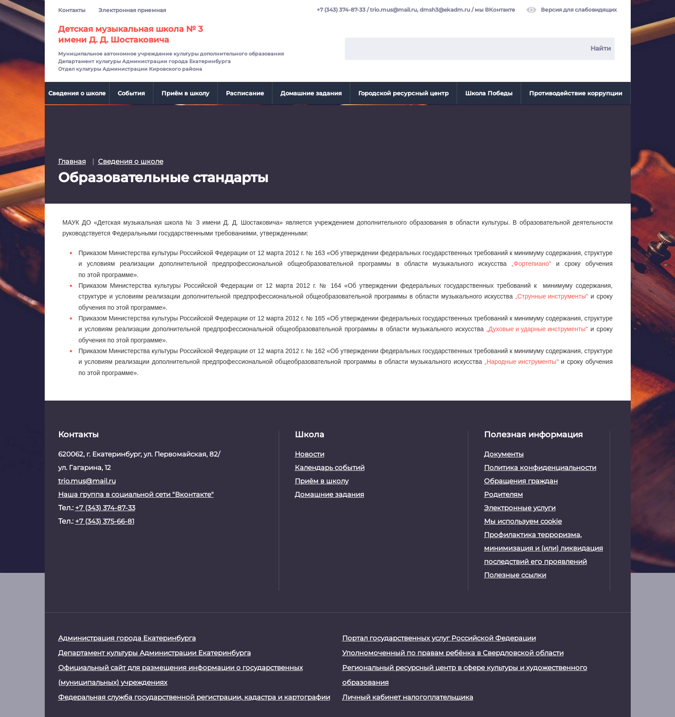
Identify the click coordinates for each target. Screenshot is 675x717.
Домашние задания (311, 93)
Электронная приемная (132, 10)
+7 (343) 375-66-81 (104, 520)
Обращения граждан (521, 480)
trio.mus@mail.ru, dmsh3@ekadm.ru (420, 10)
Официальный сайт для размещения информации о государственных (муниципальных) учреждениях (180, 674)
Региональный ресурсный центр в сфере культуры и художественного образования (464, 674)
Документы (504, 453)
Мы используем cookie (523, 520)
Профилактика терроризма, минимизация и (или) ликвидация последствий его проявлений (543, 547)
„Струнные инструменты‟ (551, 295)
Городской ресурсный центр (403, 93)
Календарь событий (330, 466)
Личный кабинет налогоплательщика (407, 696)
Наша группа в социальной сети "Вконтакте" (136, 493)
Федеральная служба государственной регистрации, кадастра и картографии (194, 696)
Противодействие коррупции (575, 93)
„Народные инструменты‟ (521, 360)
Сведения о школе (77, 93)
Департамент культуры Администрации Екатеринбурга (154, 652)
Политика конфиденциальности (540, 466)
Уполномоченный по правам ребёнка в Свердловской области (453, 652)
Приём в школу (185, 93)
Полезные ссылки (515, 574)
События (131, 93)
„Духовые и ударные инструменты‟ (537, 328)
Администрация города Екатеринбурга (127, 637)
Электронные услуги (520, 507)
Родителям (503, 493)
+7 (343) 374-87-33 (341, 10)
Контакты (71, 10)
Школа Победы (489, 93)
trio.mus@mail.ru (87, 480)
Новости (309, 453)
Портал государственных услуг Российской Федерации (439, 637)
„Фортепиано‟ (531, 262)
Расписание (245, 93)
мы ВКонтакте (495, 10)
